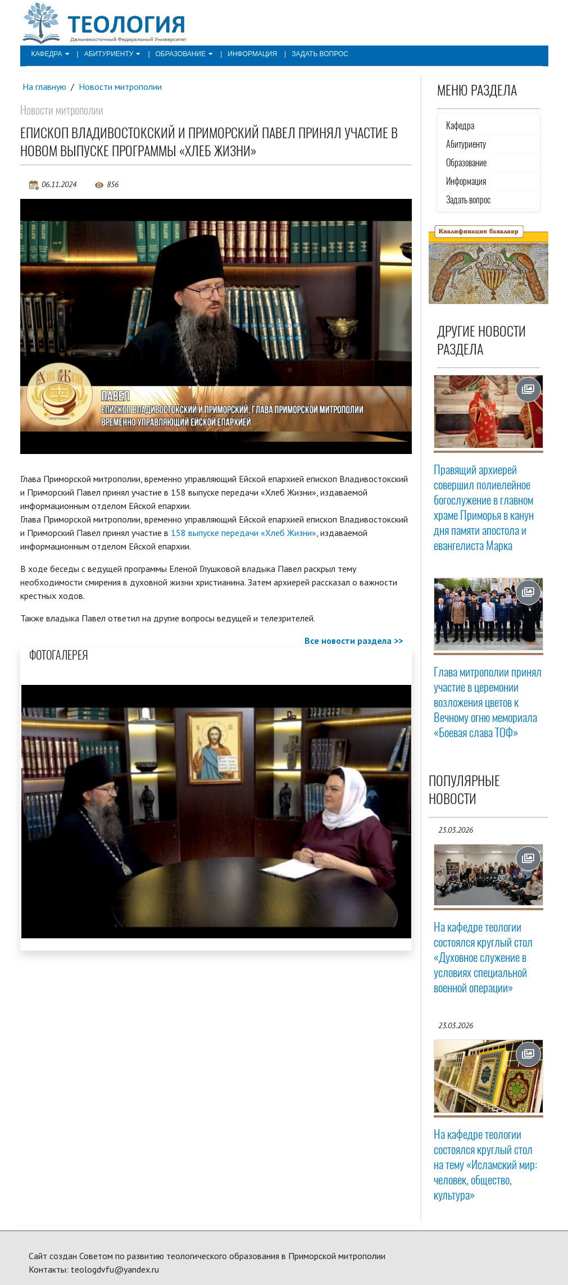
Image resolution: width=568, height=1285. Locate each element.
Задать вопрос (320, 54)
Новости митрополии (120, 86)
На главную (44, 86)
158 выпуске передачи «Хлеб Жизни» (243, 532)
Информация (252, 54)
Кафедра (50, 54)
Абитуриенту (112, 54)
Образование (184, 54)
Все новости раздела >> (354, 640)
